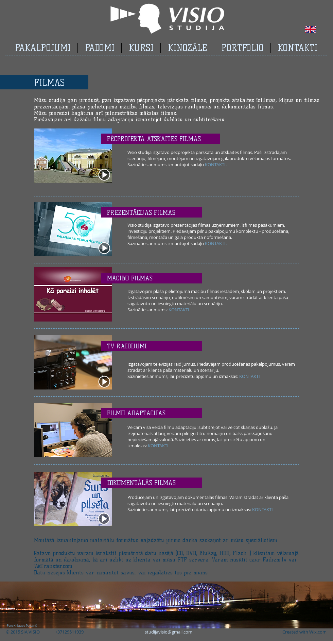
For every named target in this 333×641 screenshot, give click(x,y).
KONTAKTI (215, 164)
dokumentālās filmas (247, 106)
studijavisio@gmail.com (168, 632)
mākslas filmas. (158, 113)
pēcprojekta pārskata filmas (171, 100)
